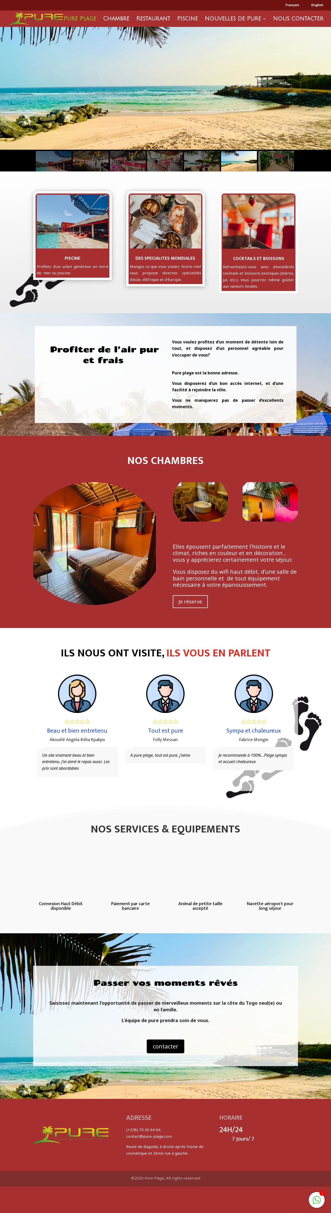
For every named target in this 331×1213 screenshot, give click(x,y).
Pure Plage (80, 19)
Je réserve (190, 601)
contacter (165, 1046)
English (313, 5)
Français (288, 5)
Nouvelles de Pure (233, 19)
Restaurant (153, 19)
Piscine (187, 19)
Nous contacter (298, 19)
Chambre (116, 19)
